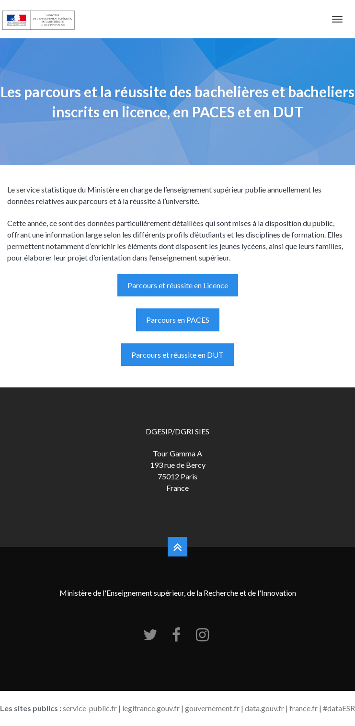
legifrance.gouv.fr (151, 708)
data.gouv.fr (264, 708)
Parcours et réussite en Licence (177, 285)
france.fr (303, 708)
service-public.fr (90, 708)
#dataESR (339, 708)
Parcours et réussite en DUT (177, 354)
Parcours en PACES (177, 319)
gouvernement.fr (212, 708)
